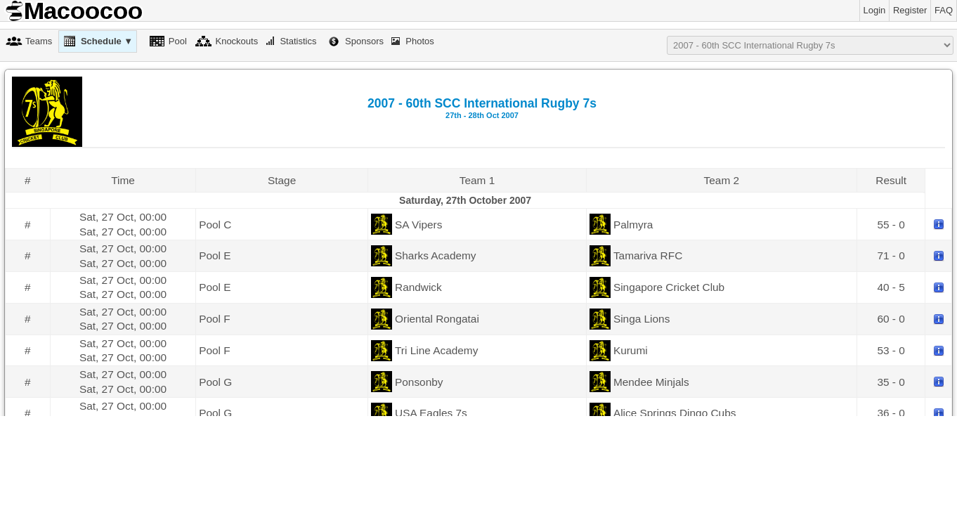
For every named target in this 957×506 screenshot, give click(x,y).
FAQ (944, 10)
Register (910, 10)
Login (875, 10)
